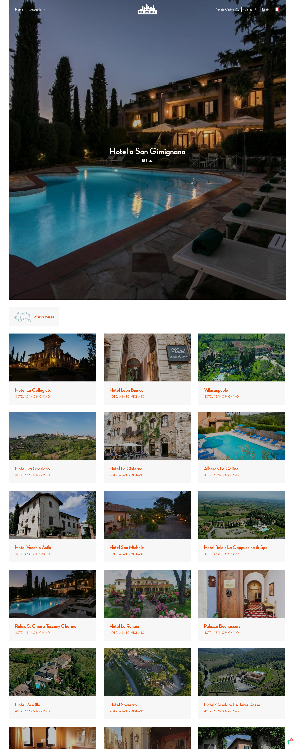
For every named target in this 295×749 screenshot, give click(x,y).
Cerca (250, 9)
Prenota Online (227, 9)
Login (265, 9)
